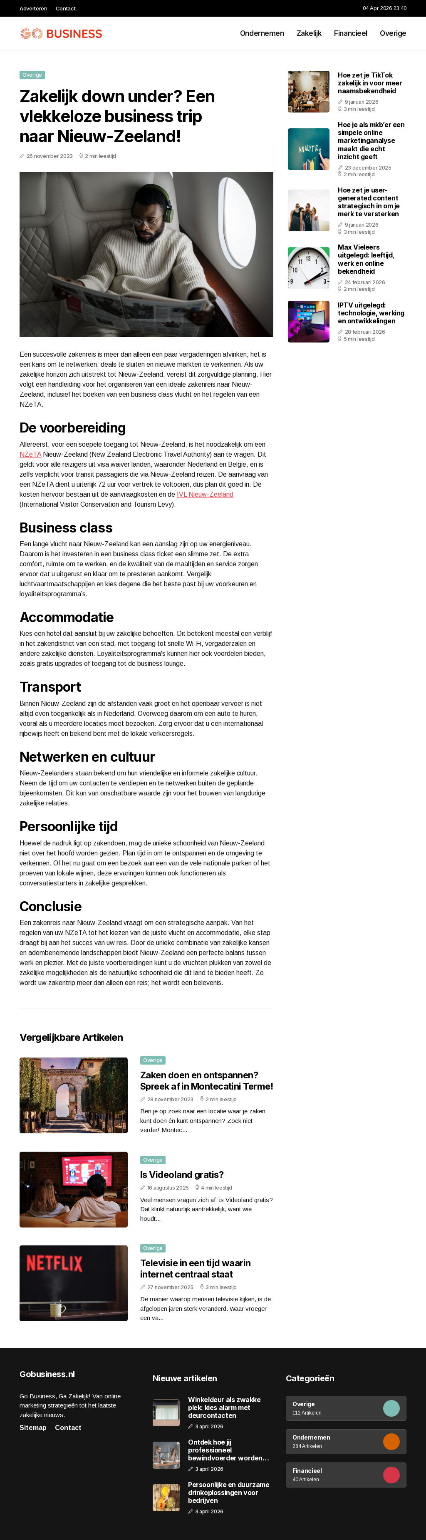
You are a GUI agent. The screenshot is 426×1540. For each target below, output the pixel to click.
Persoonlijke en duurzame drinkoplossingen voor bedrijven (228, 1493)
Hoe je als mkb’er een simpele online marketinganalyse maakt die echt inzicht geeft (371, 140)
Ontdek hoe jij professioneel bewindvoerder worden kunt (225, 1450)
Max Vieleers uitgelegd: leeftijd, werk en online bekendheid (366, 259)
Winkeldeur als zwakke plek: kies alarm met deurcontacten (224, 1408)
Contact (66, 8)
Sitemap (33, 1427)
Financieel (350, 33)
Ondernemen (262, 33)
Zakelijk (309, 33)
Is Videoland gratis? (181, 1174)
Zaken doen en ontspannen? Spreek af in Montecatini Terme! (206, 1080)
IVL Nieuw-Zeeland (205, 494)
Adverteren (33, 8)
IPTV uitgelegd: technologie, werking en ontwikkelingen (371, 313)
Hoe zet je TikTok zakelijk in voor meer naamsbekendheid (370, 83)
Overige (393, 33)
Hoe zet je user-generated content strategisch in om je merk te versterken (369, 202)
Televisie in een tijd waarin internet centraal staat (195, 1268)
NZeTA (30, 454)
